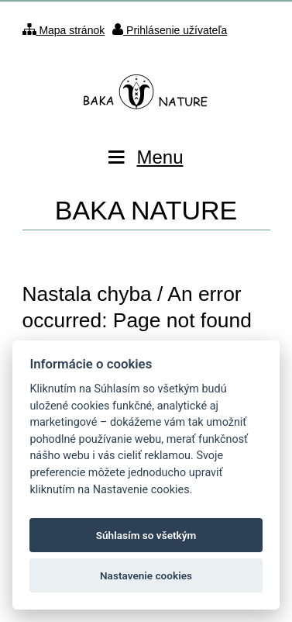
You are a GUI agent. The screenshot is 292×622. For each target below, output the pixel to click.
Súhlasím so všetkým (146, 535)
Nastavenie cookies (146, 575)
